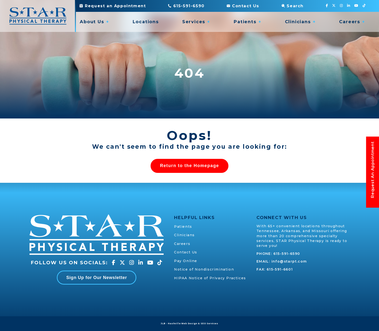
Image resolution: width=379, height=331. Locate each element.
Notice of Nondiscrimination (204, 269)
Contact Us (242, 5)
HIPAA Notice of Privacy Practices (210, 278)
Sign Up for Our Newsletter (96, 277)
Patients (183, 226)
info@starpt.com (289, 261)
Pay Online (185, 261)
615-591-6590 (286, 253)
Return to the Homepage (189, 165)
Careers (182, 244)
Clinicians (184, 235)
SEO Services (209, 323)
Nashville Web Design (182, 323)
